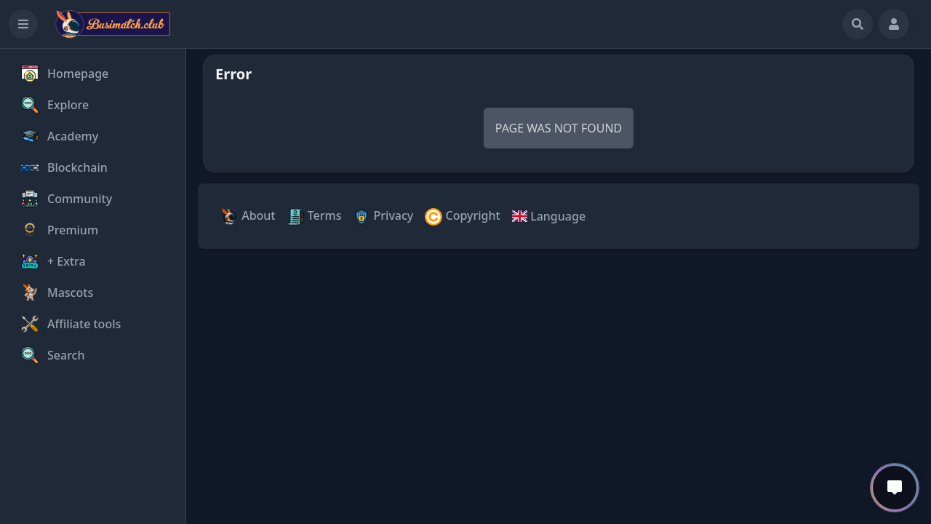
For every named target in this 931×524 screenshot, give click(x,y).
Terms (314, 216)
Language (549, 216)
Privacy (383, 216)
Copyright (462, 216)
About (248, 216)
